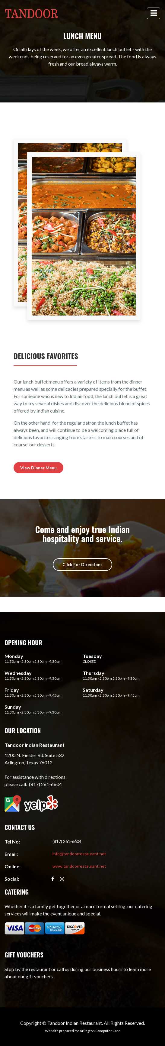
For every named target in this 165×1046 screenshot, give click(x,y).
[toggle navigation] (153, 13)
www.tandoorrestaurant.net (79, 866)
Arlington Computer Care (100, 1030)
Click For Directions (82, 564)
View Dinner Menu (38, 467)
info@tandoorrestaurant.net (79, 853)
